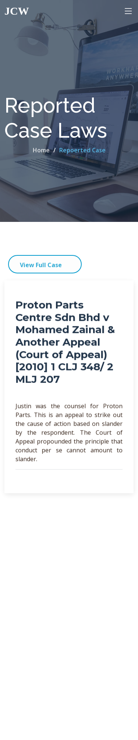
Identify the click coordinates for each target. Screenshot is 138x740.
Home (41, 150)
